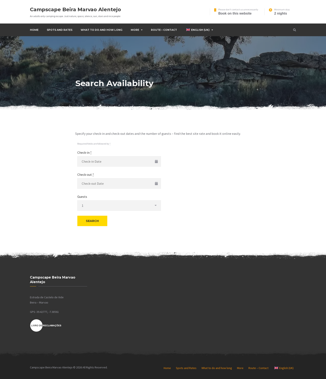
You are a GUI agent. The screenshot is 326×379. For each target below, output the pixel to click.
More (135, 29)
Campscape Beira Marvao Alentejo (75, 9)
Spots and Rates (59, 29)
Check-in (84, 152)
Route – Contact (164, 29)
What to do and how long (101, 29)
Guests (82, 196)
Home (34, 29)
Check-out (85, 174)
